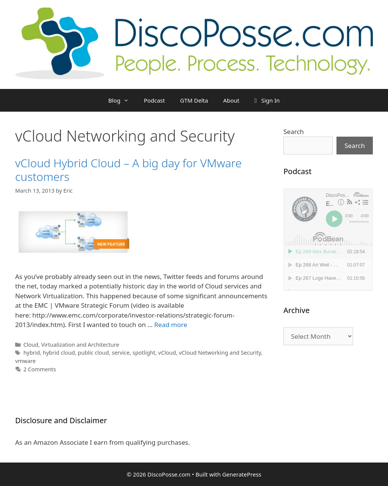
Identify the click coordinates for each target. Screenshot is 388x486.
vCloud (167, 352)
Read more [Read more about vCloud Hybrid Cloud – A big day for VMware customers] (170, 324)
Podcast (154, 100)
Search (293, 131)
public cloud (93, 352)
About (231, 100)
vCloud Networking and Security (220, 352)
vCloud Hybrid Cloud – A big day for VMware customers (128, 169)
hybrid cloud (59, 352)
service (121, 352)
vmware (25, 360)
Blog (122, 100)
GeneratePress (241, 474)
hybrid (31, 352)
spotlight (144, 352)
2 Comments (39, 369)
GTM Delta (194, 100)
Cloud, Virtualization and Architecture (71, 344)
